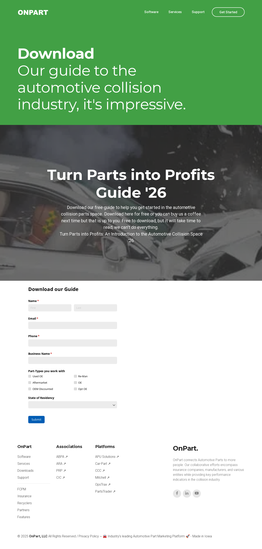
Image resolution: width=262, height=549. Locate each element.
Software (151, 12)
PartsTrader (103, 491)
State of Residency (41, 398)
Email (39, 319)
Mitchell (100, 477)
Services (175, 12)
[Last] (95, 307)
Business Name (46, 354)
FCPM (21, 489)
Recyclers (24, 503)
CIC (58, 477)
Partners (23, 510)
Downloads (25, 471)
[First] (49, 307)
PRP (59, 471)
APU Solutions (105, 457)
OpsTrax (101, 484)
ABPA (60, 457)
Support (198, 12)
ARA (59, 464)
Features (23, 517)
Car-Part (101, 464)
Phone (39, 336)
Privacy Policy (89, 536)
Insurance (24, 496)
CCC (98, 471)
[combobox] (72, 404)
